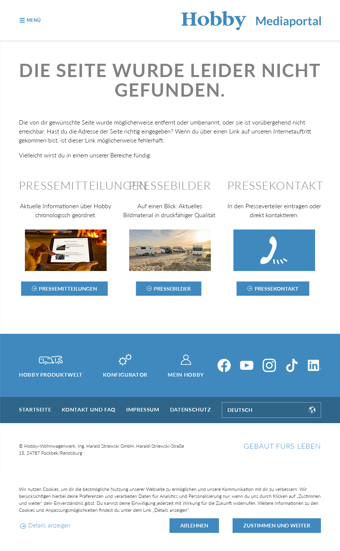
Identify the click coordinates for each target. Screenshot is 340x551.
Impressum (142, 409)
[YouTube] (246, 365)
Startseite (35, 409)
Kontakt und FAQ (89, 409)
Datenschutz (190, 409)
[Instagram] (269, 365)
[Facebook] (224, 365)
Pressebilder (172, 288)
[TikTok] (291, 365)
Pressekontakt (276, 288)
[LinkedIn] (314, 365)
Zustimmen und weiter (276, 525)
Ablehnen (194, 525)
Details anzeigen (49, 525)
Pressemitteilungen (68, 288)
